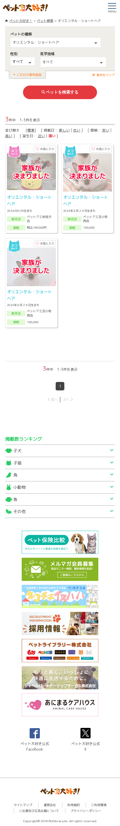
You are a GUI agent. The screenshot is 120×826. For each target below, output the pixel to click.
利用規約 (73, 805)
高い (8, 135)
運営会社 (50, 805)
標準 (30, 130)
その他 (19, 511)
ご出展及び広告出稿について (39, 811)
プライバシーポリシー (85, 811)
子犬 (17, 450)
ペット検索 (45, 20)
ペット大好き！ (20, 20)
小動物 (19, 487)
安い (105, 130)
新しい (64, 130)
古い (76, 130)
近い (41, 135)
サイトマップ (23, 805)
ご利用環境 (98, 805)
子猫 (17, 463)
